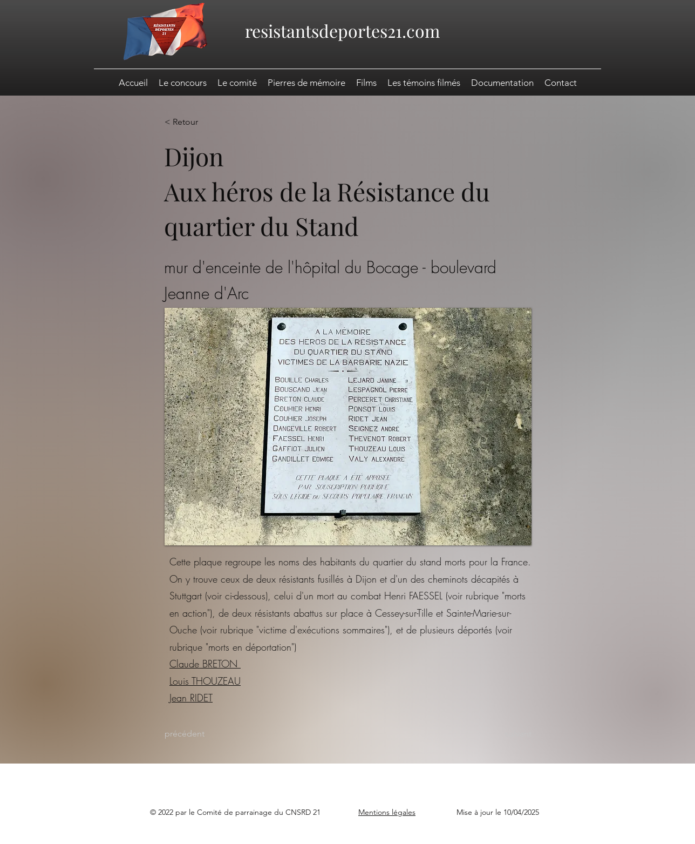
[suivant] (505, 734)
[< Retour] (200, 122)
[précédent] (200, 734)
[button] (502, 83)
